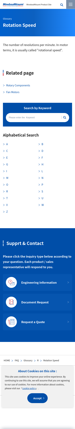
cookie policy (29, 388)
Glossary (28, 360)
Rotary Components (18, 85)
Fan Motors (12, 92)
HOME (7, 360)
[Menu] (70, 4)
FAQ (17, 360)
